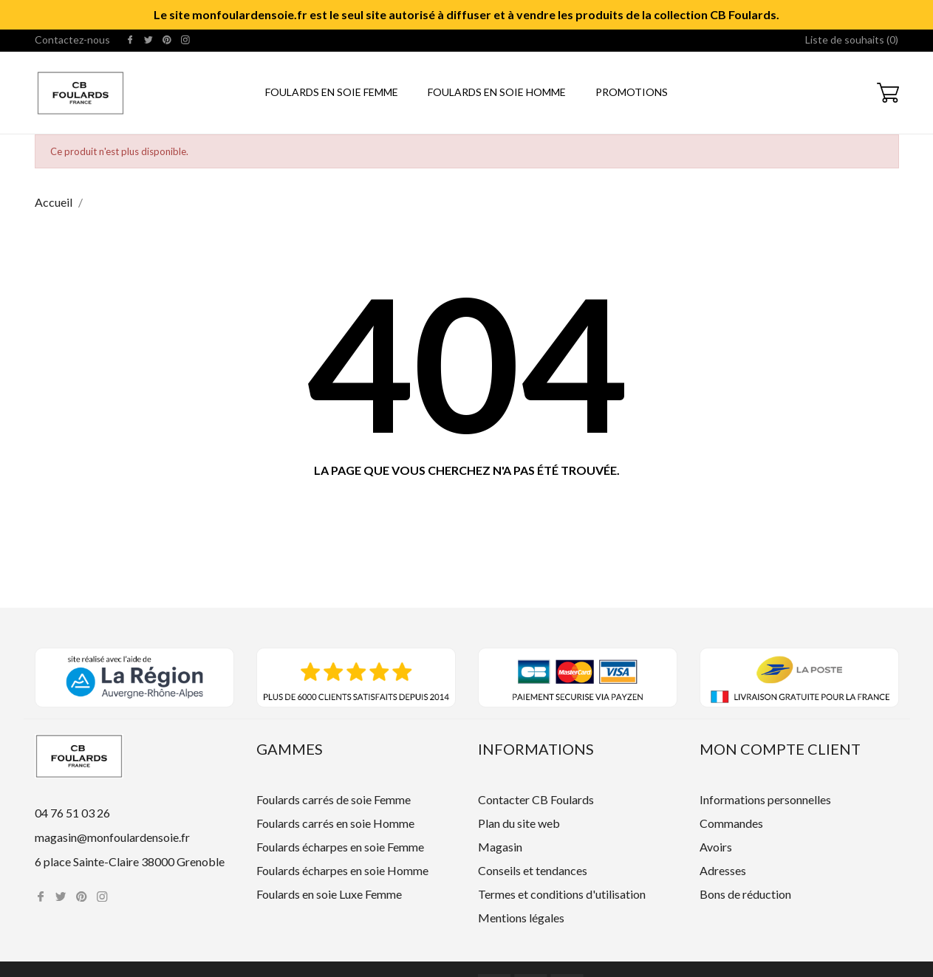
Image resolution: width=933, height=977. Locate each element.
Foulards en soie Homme (497, 92)
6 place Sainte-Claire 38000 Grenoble (130, 861)
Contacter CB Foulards (536, 799)
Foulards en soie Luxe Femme (329, 894)
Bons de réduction (745, 894)
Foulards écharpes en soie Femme (340, 847)
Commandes (731, 823)
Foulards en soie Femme (331, 92)
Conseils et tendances (532, 870)
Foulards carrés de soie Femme (333, 799)
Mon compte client (780, 749)
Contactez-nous (72, 39)
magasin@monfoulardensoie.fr (112, 837)
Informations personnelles (765, 799)
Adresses (723, 870)
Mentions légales (521, 918)
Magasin (500, 847)
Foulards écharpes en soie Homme (342, 870)
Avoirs (716, 847)
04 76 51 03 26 (72, 813)
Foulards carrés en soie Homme (335, 823)
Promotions (631, 92)
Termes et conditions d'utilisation (562, 894)
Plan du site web (519, 823)
